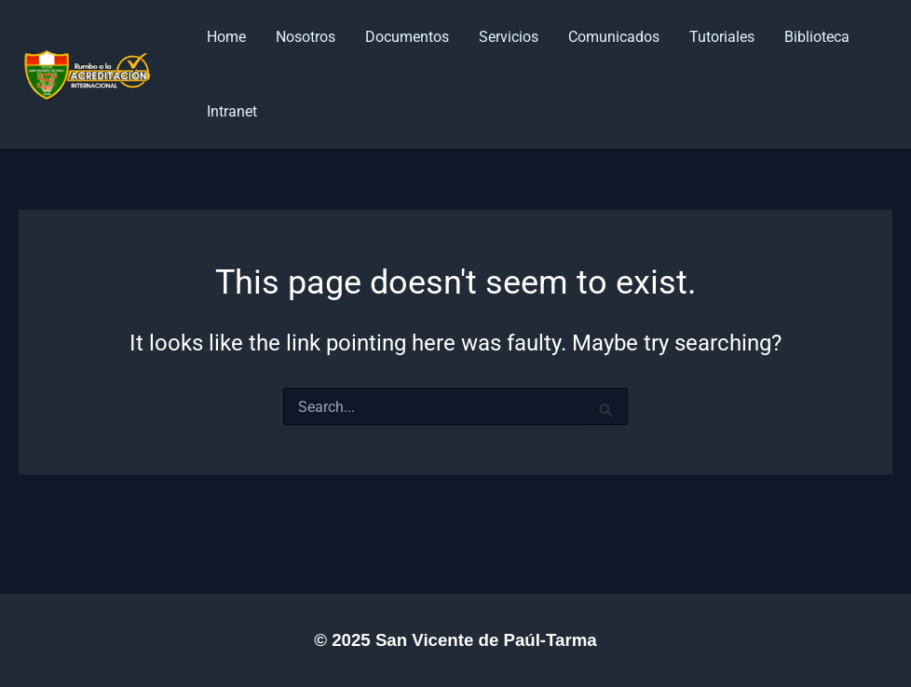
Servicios (508, 37)
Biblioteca (817, 37)
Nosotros (305, 37)
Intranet (232, 111)
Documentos (407, 37)
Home (226, 37)
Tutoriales (722, 37)
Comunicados (613, 37)
